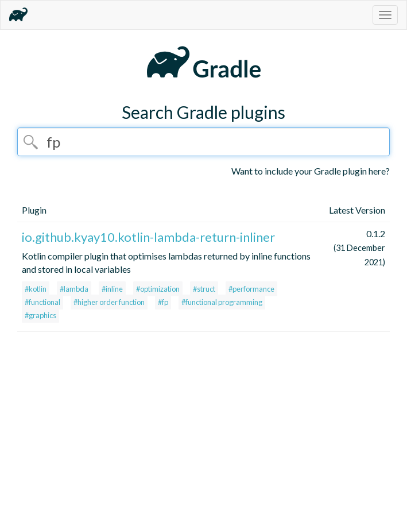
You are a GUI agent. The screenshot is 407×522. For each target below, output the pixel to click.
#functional (42, 302)
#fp (163, 302)
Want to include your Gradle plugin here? (310, 170)
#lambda (74, 288)
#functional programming (221, 302)
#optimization (158, 288)
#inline (112, 288)
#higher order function (109, 302)
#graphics (40, 315)
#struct (204, 288)
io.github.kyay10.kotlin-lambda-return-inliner (148, 237)
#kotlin (35, 288)
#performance (251, 288)
